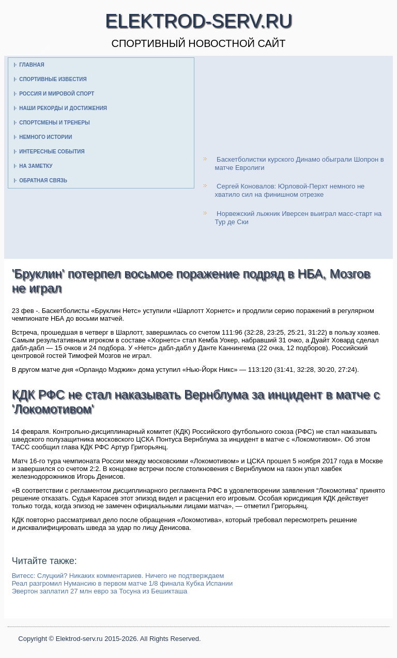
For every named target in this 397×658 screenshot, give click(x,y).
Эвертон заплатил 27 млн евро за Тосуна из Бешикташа (100, 591)
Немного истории (45, 137)
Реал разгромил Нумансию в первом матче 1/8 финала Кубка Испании (122, 583)
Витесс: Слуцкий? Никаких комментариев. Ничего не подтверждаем (118, 575)
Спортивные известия (53, 79)
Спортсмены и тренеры (54, 123)
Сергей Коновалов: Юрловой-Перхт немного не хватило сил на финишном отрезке (289, 190)
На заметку (35, 166)
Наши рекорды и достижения (63, 108)
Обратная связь (43, 180)
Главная (31, 65)
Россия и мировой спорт (56, 94)
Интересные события (51, 151)
